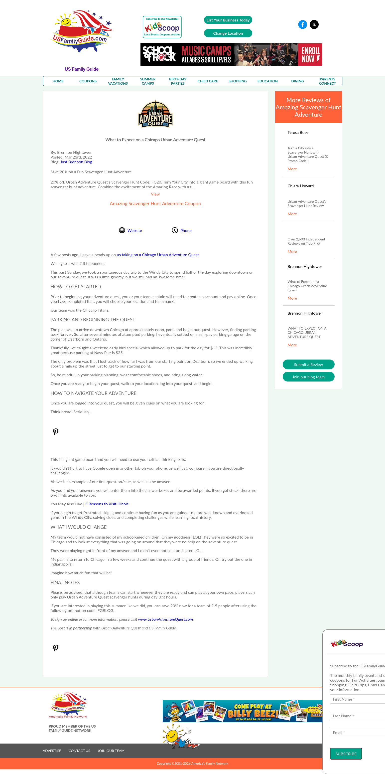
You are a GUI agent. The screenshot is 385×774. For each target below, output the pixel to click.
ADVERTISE (52, 751)
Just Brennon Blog (76, 161)
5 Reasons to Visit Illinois (106, 503)
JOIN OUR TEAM (111, 751)
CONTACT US (79, 751)
